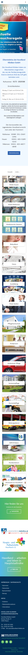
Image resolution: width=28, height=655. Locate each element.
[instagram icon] (6, 641)
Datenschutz (5, 588)
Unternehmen (6, 607)
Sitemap (4, 593)
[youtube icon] (10, 641)
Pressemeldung (14, 153)
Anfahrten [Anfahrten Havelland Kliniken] (14, 511)
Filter (17, 172)
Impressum (5, 585)
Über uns (14, 569)
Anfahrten (5, 601)
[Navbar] (2, 2)
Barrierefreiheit (6, 591)
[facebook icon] (2, 641)
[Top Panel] (25, 2)
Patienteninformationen (8, 604)
